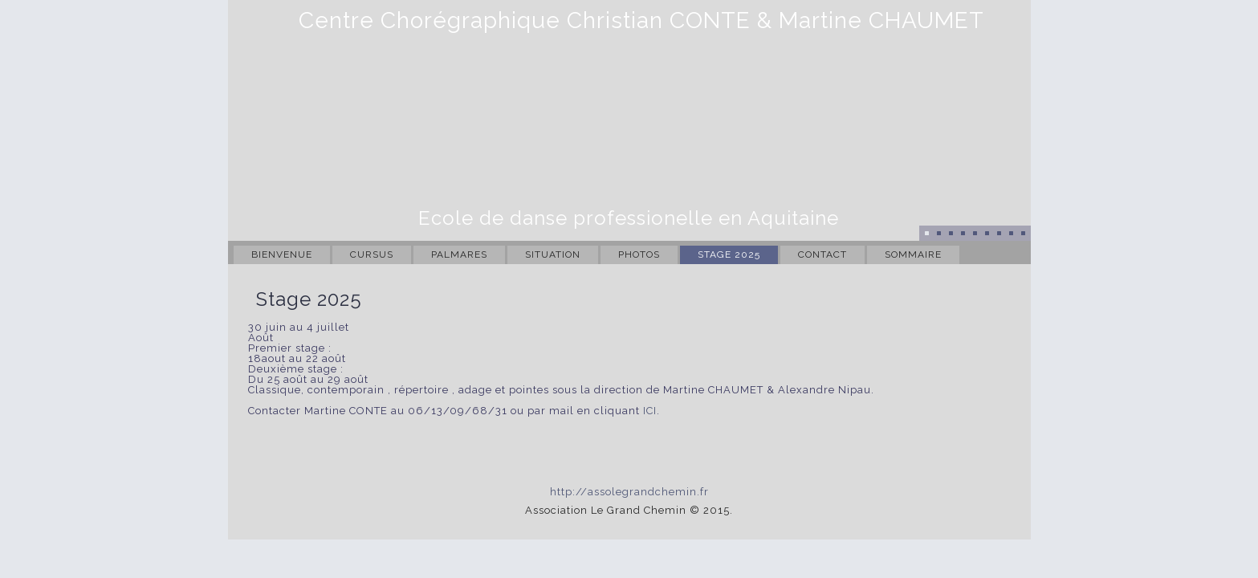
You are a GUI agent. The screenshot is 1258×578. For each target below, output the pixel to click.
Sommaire (913, 254)
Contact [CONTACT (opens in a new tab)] (822, 254)
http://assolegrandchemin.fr (629, 492)
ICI (650, 411)
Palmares (459, 254)
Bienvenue (281, 254)
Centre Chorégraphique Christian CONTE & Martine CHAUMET (641, 20)
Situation (552, 254)
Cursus (371, 254)
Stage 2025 (729, 254)
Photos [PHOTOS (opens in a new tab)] (639, 254)
